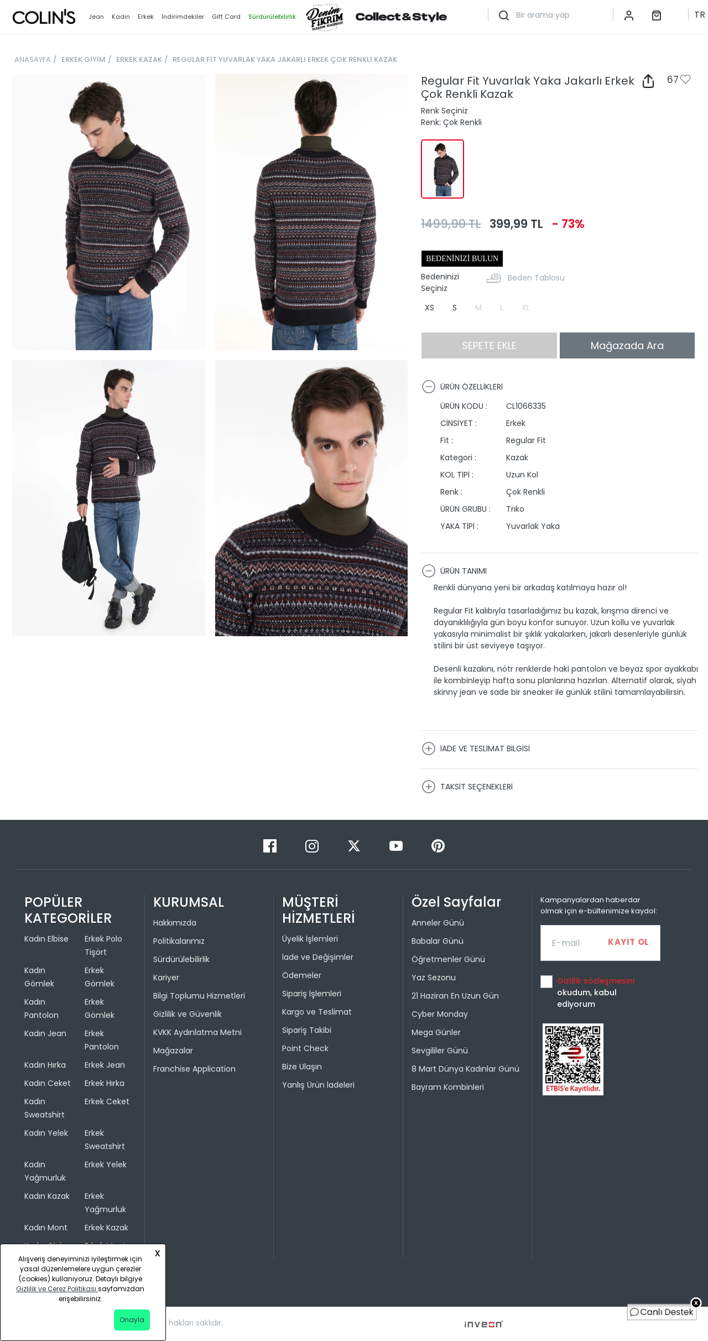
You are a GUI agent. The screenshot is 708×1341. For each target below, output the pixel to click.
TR (699, 14)
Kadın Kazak (47, 1196)
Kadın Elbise (46, 938)
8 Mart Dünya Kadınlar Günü (465, 1068)
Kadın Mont (45, 1227)
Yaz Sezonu (434, 977)
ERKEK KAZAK (139, 59)
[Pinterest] (438, 845)
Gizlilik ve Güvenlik (187, 1014)
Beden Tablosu (536, 277)
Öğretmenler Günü (448, 959)
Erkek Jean (105, 1064)
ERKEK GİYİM (83, 59)
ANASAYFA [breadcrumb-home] (32, 59)
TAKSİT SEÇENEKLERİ (467, 786)
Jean (96, 16)
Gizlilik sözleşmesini (595, 980)
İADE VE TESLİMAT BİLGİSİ (475, 748)
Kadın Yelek (46, 1133)
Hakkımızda (174, 922)
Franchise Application (194, 1068)
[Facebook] (271, 845)
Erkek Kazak (106, 1227)
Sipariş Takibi (306, 1030)
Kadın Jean (45, 1033)
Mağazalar (173, 1050)
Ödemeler (301, 975)
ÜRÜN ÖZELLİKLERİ (462, 386)
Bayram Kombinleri (448, 1087)
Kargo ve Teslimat (317, 1011)
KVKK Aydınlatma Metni (197, 1032)
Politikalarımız (179, 941)
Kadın (121, 16)
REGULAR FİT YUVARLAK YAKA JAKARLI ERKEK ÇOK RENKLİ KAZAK (285, 59)
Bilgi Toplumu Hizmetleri (199, 995)
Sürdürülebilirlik (181, 959)
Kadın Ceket (47, 1083)
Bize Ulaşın (302, 1066)
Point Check (305, 1048)
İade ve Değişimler (317, 957)
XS (429, 307)
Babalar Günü (438, 941)
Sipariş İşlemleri (311, 993)
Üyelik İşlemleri (310, 938)
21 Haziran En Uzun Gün (455, 995)
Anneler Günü (438, 922)
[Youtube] (397, 845)
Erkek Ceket (107, 1101)
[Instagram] (313, 845)
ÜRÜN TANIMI (454, 571)
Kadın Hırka (45, 1064)
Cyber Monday (440, 1014)
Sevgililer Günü (440, 1050)
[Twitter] (355, 845)
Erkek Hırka (104, 1083)
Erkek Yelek (106, 1164)
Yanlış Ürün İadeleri (318, 1084)
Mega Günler (436, 1032)
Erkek (146, 16)
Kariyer (166, 977)
